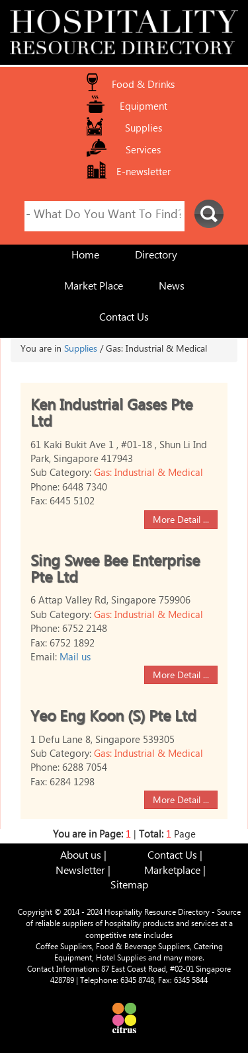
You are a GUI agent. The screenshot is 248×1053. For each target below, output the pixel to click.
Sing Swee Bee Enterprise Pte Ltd (115, 572)
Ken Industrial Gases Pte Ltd (111, 416)
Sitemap (129, 886)
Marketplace (172, 872)
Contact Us (124, 319)
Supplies (143, 130)
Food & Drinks (143, 86)
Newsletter (80, 872)
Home (85, 256)
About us (80, 857)
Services (143, 152)
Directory (156, 256)
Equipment (143, 108)
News (172, 287)
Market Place (93, 287)
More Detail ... (181, 521)
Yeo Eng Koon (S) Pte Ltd (113, 718)
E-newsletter (143, 173)
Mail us (75, 659)
